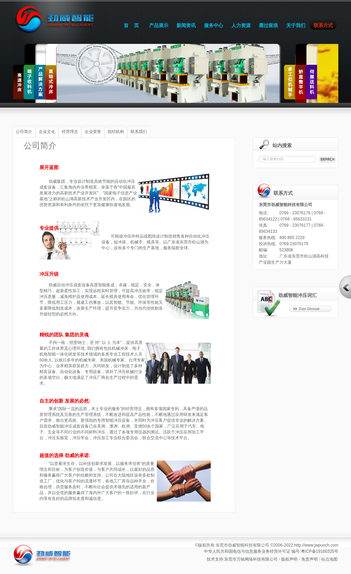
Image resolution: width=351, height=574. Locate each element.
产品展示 (158, 25)
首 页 (131, 25)
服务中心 (213, 25)
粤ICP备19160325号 (319, 551)
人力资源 (241, 25)
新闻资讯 (186, 25)
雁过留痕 (268, 25)
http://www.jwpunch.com (316, 545)
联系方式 (323, 25)
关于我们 (295, 25)
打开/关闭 (345, 287)
